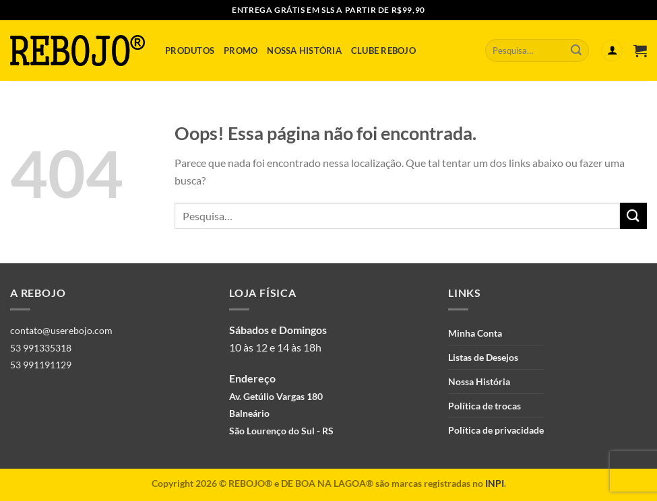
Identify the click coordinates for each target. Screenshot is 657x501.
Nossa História (304, 50)
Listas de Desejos (483, 357)
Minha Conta (475, 333)
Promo (240, 50)
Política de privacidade (496, 430)
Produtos (189, 50)
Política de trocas (484, 405)
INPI (494, 483)
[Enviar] (576, 50)
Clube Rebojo (383, 50)
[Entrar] (612, 51)
